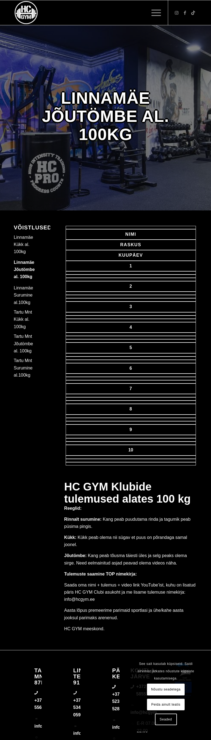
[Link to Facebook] (185, 13)
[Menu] (153, 12)
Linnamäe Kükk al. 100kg (23, 244)
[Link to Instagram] (177, 13)
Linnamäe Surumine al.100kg (23, 295)
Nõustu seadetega (166, 689)
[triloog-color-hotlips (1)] (26, 12)
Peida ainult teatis (166, 704)
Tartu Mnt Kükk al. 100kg (23, 319)
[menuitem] (153, 12)
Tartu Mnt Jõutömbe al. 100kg (23, 343)
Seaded (166, 719)
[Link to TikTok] (193, 13)
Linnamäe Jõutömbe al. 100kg (24, 269)
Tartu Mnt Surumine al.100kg (23, 367)
